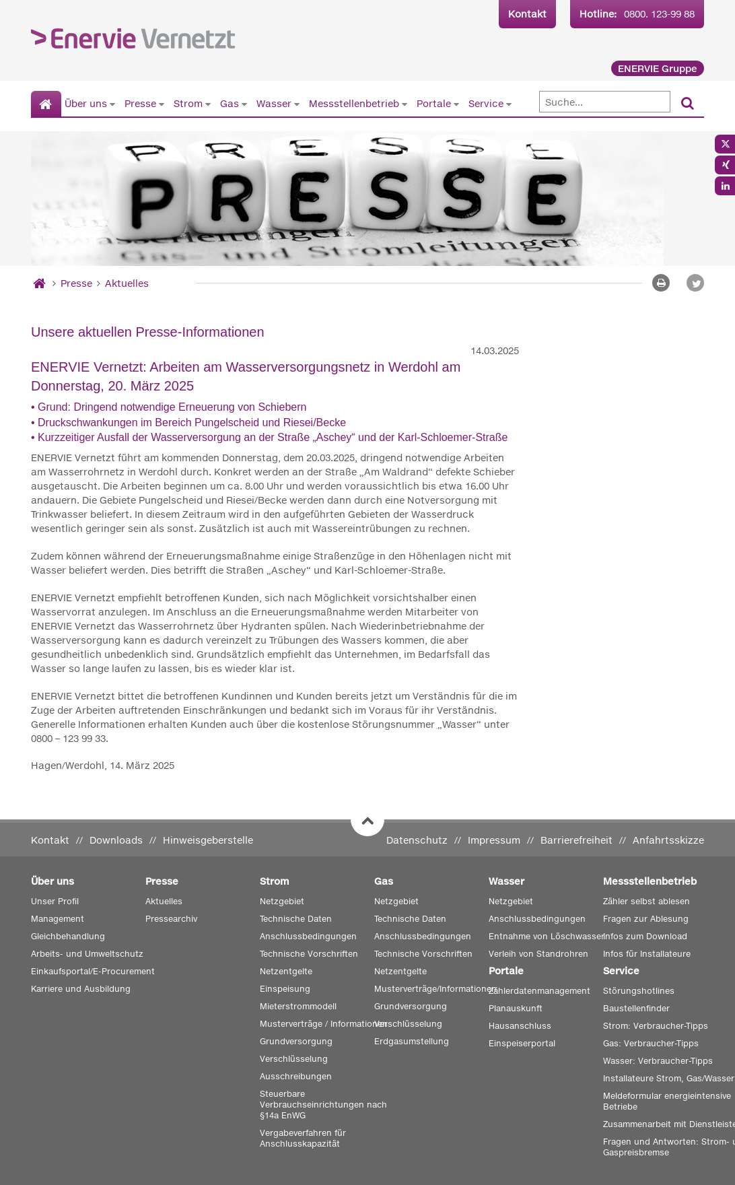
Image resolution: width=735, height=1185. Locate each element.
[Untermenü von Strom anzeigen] (208, 103)
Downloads (116, 840)
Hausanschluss (520, 1026)
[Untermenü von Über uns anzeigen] (112, 103)
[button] (695, 283)
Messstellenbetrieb (354, 103)
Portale (434, 103)
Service (485, 103)
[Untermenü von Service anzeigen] (508, 103)
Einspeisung (285, 989)
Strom (188, 103)
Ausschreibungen (296, 1076)
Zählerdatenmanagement (539, 991)
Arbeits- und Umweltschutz (87, 954)
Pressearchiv (171, 919)
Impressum (494, 840)
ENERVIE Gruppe (657, 68)
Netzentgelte (286, 971)
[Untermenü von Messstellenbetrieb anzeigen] (404, 103)
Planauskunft (515, 1008)
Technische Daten (296, 919)
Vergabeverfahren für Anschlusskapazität (303, 1138)
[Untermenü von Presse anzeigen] (161, 103)
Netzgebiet (282, 901)
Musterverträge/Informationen (435, 989)
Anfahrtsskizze (668, 840)
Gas (229, 103)
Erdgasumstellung (411, 1041)
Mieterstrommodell (298, 1006)
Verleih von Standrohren (538, 954)
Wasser (273, 103)
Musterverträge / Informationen (324, 1024)
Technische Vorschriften (309, 954)
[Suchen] (687, 104)
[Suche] (604, 101)
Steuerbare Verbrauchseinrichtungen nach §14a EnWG (323, 1104)
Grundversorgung (296, 1041)
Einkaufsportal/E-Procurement (93, 971)
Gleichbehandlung (68, 936)
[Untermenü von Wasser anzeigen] (296, 103)
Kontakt (527, 14)
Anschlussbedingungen (308, 936)
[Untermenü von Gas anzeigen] (244, 103)
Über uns (86, 103)
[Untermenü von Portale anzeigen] (456, 103)
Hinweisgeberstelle (208, 840)
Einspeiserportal (522, 1043)
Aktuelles (127, 283)
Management (57, 919)
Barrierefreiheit (576, 840)
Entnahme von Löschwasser (546, 936)
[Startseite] (46, 104)
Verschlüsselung (294, 1059)
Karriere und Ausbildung (81, 989)
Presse (140, 103)
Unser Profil (55, 901)
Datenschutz (417, 840)
